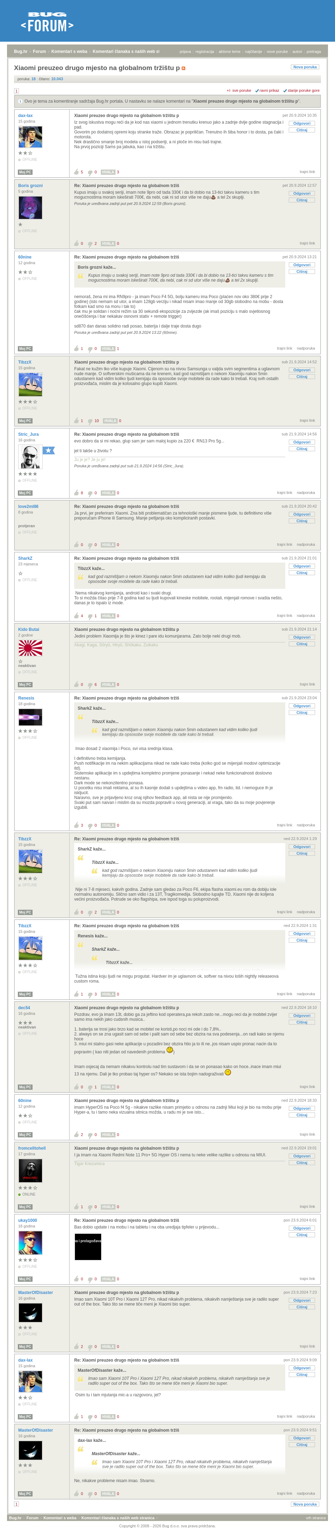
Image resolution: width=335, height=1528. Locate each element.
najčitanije (253, 51)
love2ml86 (29, 506)
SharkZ (26, 558)
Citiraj (301, 130)
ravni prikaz (269, 90)
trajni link (307, 172)
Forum (39, 51)
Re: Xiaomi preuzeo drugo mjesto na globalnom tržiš (126, 185)
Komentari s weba (69, 51)
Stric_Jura (29, 434)
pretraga (314, 51)
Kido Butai (29, 629)
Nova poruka (305, 67)
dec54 (24, 1007)
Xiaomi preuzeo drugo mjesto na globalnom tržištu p (245, 101)
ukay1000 (28, 1220)
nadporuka (306, 348)
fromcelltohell (32, 1148)
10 (97, 421)
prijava (185, 51)
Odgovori (301, 123)
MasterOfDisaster (36, 1292)
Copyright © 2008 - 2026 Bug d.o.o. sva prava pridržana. (167, 1526)
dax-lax (26, 115)
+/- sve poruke (239, 90)
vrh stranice (316, 1518)
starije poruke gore (304, 90)
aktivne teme (229, 51)
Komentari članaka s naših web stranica (132, 51)
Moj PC (25, 172)
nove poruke (277, 51)
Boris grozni (31, 185)
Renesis (26, 698)
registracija (205, 51)
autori (297, 51)
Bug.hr (21, 51)
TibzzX (25, 362)
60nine (25, 257)
